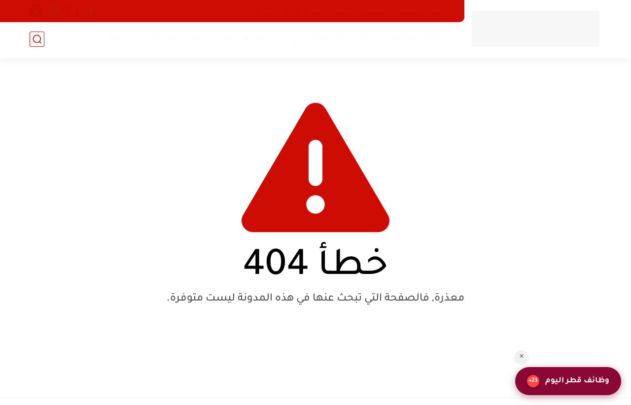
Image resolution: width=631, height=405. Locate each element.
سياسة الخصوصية (425, 10)
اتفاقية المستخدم (360, 10)
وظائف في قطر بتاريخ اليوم (319, 39)
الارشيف (272, 10)
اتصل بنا (309, 10)
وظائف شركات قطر (142, 39)
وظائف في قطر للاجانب (413, 39)
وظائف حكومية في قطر (224, 39)
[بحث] (37, 40)
